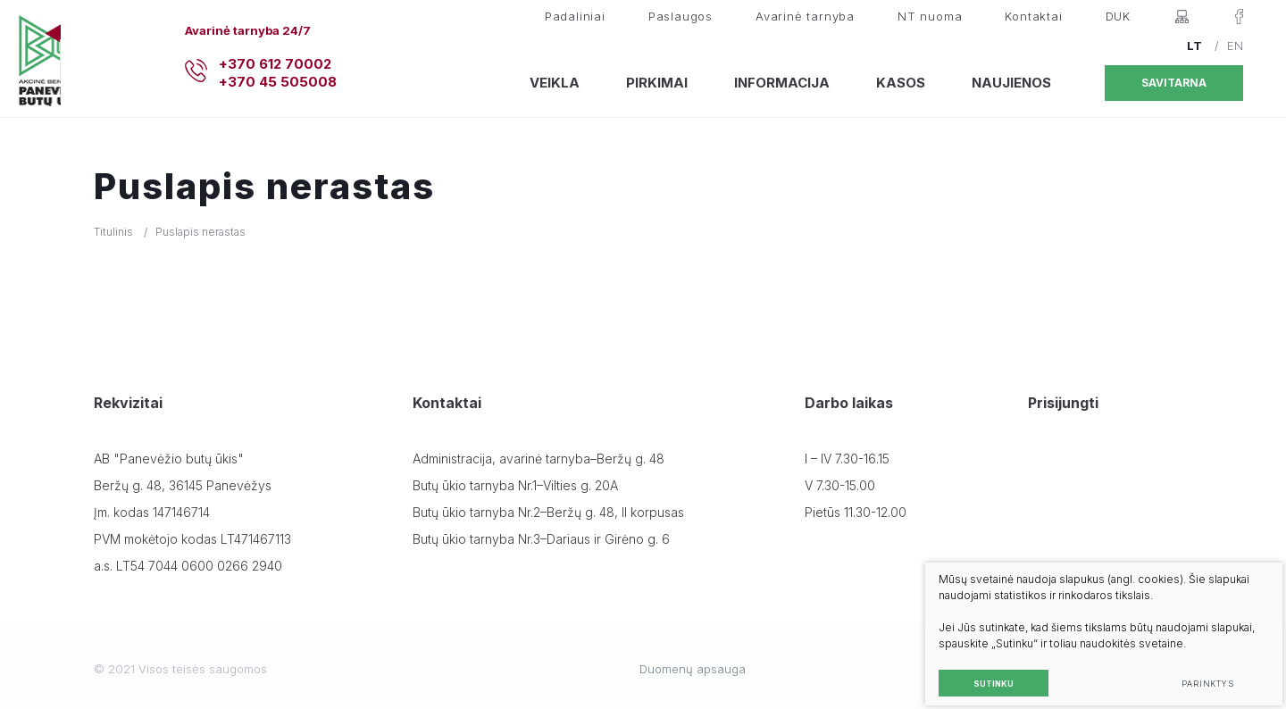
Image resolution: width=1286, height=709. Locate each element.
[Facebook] (1239, 16)
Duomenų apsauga (692, 669)
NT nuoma (930, 16)
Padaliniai (575, 16)
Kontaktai (1033, 16)
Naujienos (1011, 82)
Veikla (555, 82)
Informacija (782, 82)
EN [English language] (1235, 45)
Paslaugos (680, 16)
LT (1194, 45)
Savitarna (1174, 82)
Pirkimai (657, 82)
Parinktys (1193, 669)
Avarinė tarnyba (805, 16)
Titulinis (113, 231)
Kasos (900, 82)
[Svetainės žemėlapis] (1182, 16)
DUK (1118, 16)
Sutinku (979, 669)
